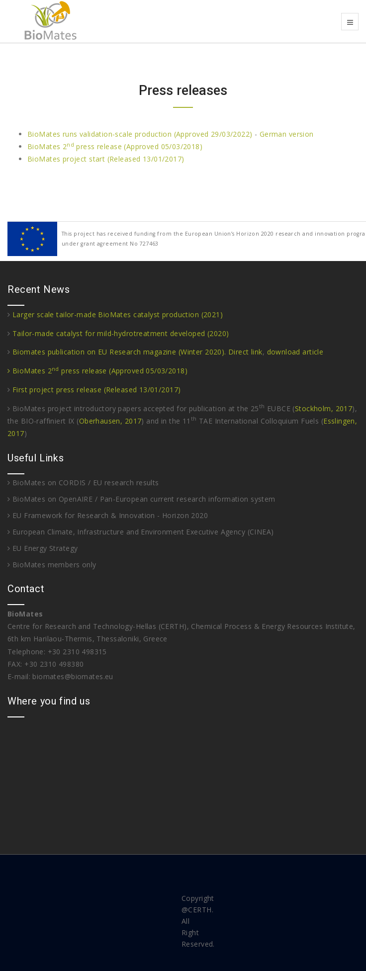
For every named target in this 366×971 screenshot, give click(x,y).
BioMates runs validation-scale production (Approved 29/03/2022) (139, 134)
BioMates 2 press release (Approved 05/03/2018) (114, 146)
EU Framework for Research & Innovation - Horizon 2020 (107, 515)
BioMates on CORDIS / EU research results (83, 482)
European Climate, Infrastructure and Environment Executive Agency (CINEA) (140, 531)
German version (287, 134)
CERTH (199, 909)
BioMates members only (51, 564)
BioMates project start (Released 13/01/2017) (105, 159)
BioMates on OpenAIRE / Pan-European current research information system (141, 499)
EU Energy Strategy (42, 548)
